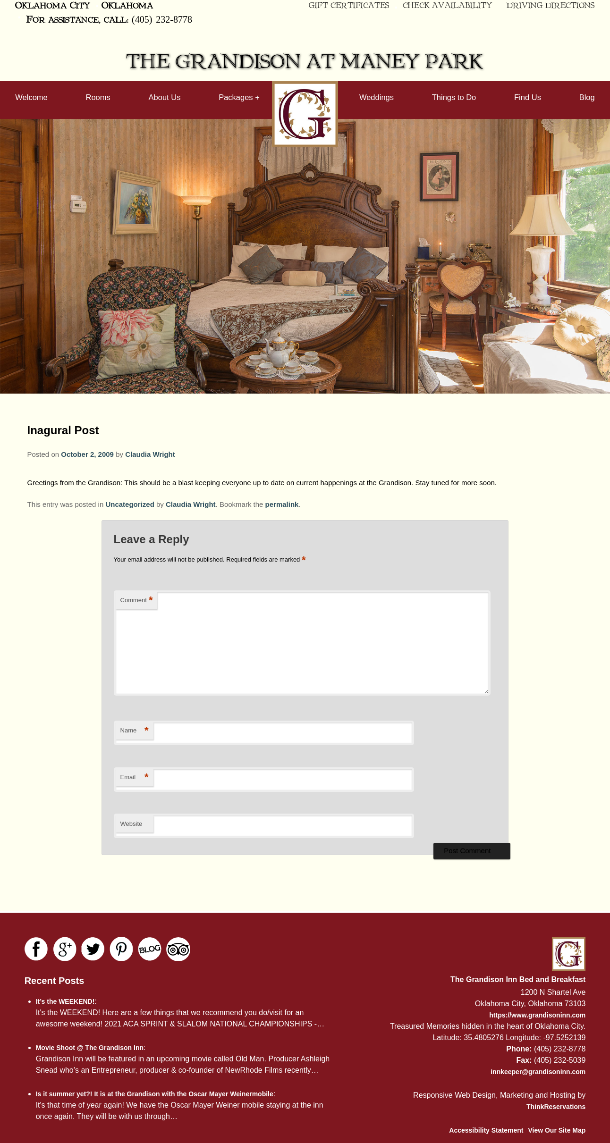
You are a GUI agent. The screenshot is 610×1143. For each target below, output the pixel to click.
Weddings (376, 97)
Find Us (527, 97)
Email (134, 777)
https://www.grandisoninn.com (537, 1015)
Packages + (239, 97)
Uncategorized (129, 504)
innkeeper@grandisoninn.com (538, 1072)
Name (134, 731)
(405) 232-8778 (162, 19)
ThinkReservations (555, 1106)
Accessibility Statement (486, 1130)
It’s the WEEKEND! (65, 1001)
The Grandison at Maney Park (305, 62)
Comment (136, 600)
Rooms (98, 97)
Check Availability (447, 5)
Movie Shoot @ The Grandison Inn (90, 1047)
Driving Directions (551, 5)
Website (131, 823)
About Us (165, 97)
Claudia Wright (150, 454)
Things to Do (454, 97)
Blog (587, 97)
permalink (282, 504)
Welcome (31, 97)
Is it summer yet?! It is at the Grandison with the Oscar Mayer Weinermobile (154, 1094)
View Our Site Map (556, 1130)
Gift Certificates (349, 5)
